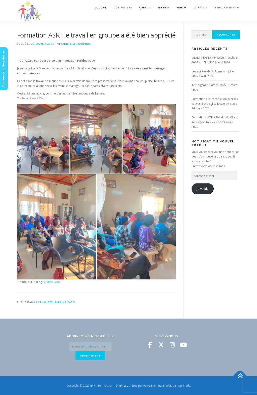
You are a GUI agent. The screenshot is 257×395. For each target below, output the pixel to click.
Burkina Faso (51, 282)
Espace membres (227, 7)
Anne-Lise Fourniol (76, 44)
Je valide (203, 188)
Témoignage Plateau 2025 (209, 85)
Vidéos (181, 7)
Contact (201, 7)
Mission (163, 7)
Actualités (123, 7)
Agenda (145, 7)
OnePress (121, 385)
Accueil (101, 7)
